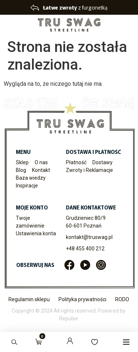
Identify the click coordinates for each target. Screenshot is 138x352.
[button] (126, 341)
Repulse (68, 318)
